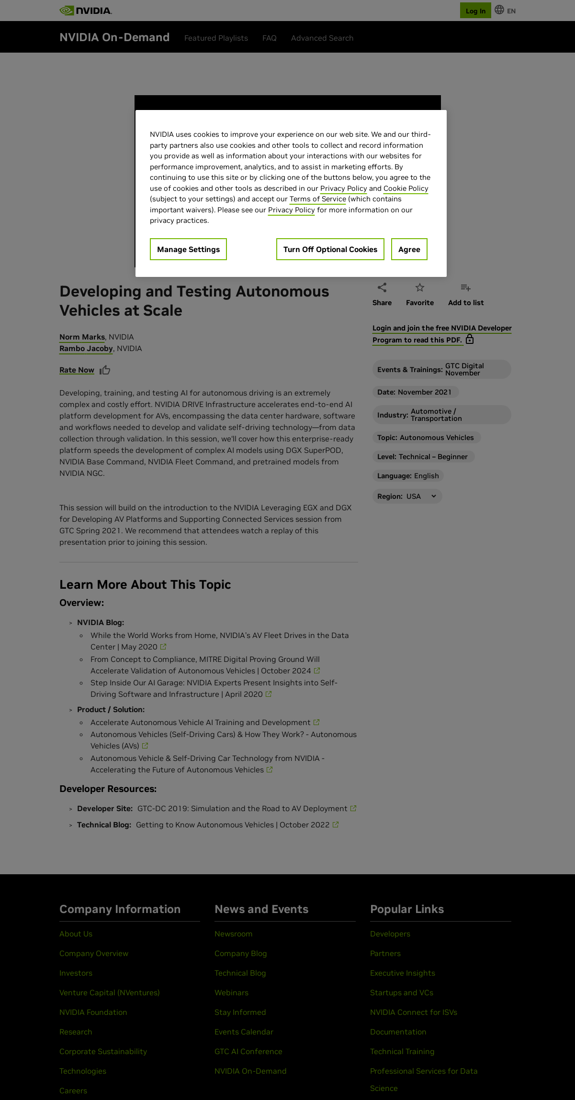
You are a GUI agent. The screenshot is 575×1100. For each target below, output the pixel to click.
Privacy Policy (343, 188)
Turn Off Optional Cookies (330, 249)
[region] (291, 193)
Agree (409, 249)
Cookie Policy (405, 188)
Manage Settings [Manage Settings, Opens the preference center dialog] (188, 249)
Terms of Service (318, 198)
